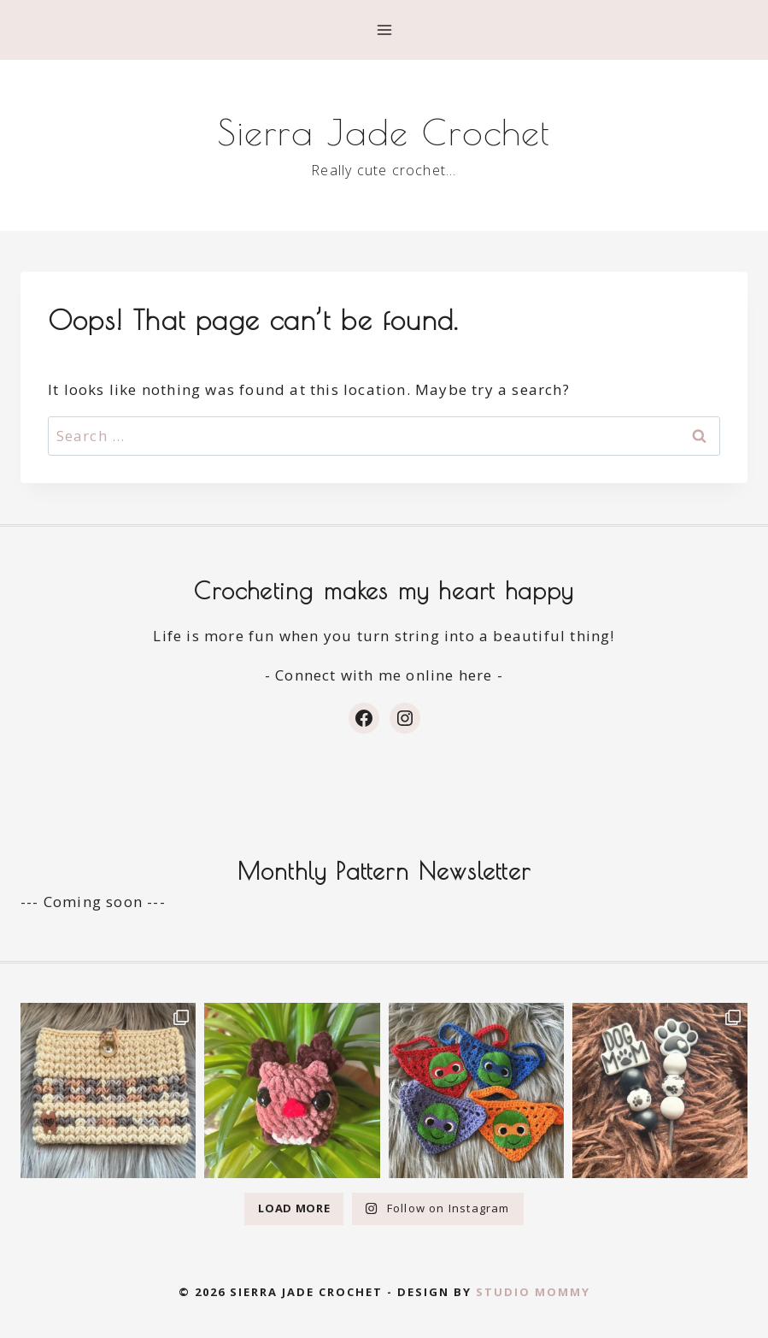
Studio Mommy (533, 1292)
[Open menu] (384, 29)
